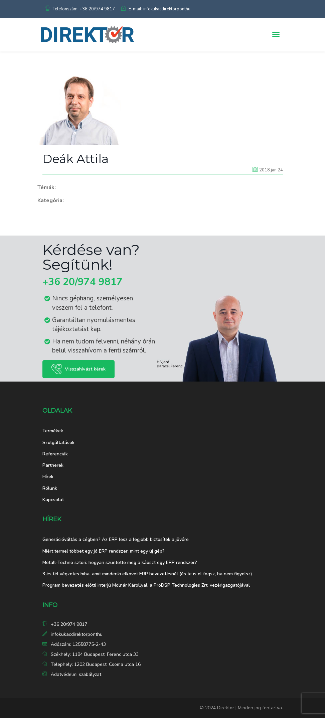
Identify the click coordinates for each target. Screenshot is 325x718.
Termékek (52, 431)
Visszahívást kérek (85, 369)
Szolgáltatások (58, 442)
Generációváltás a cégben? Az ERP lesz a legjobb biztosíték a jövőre (115, 539)
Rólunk (49, 488)
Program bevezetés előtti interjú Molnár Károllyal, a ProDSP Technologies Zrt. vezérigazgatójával (146, 585)
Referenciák (55, 454)
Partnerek (52, 465)
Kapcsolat (53, 499)
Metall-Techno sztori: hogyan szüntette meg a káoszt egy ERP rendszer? (119, 562)
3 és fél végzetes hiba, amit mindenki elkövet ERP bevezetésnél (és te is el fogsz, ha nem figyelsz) (147, 574)
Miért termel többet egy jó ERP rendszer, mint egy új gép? (103, 551)
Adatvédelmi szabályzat (76, 674)
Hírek (47, 476)
